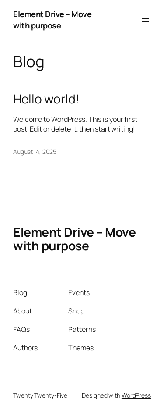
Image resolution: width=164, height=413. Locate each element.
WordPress (136, 395)
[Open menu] (145, 20)
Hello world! (46, 99)
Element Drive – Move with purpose (52, 20)
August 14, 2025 (34, 151)
